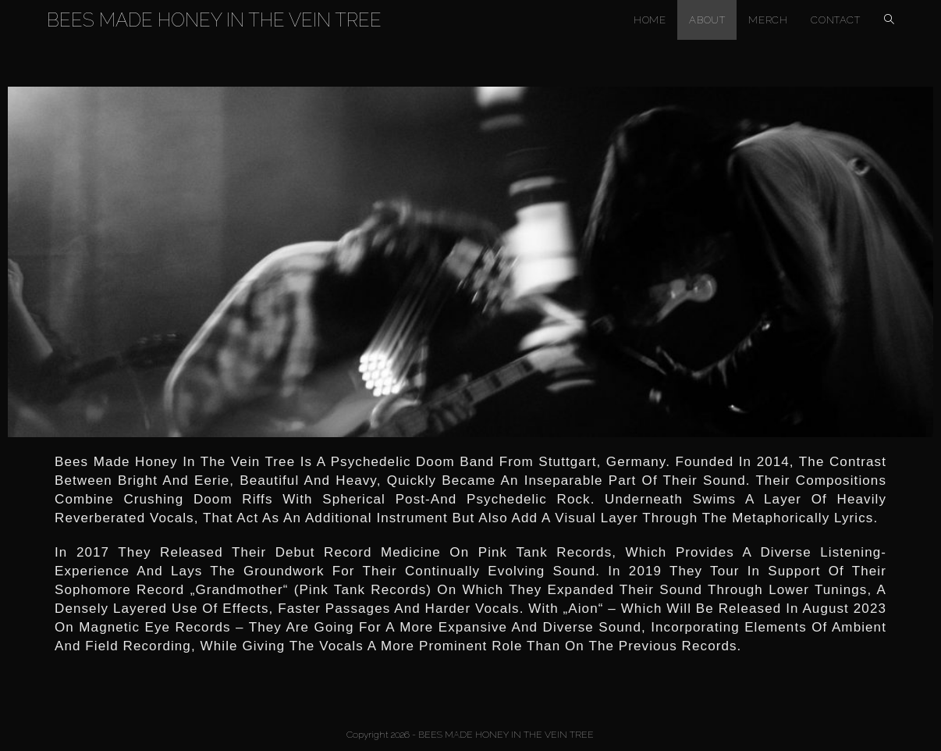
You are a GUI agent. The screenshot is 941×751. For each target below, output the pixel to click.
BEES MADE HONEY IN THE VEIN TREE (214, 20)
